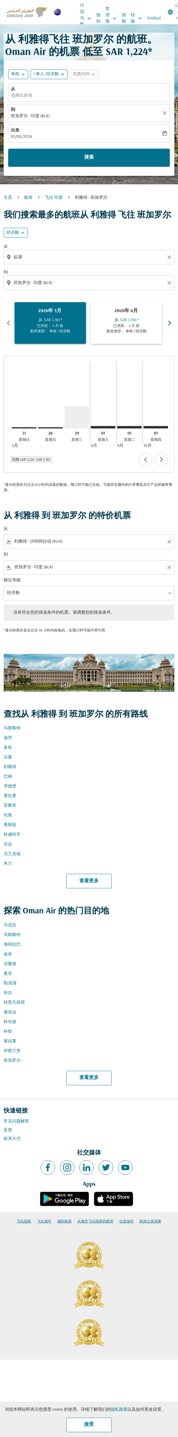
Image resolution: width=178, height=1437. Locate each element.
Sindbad (154, 18)
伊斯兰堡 (12, 1051)
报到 (98, 18)
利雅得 (10, 767)
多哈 (8, 747)
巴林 (8, 776)
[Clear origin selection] (170, 257)
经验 (138, 18)
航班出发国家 (150, 1221)
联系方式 (12, 1139)
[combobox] (90, 257)
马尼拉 (10, 925)
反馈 (8, 1130)
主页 (8, 197)
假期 (124, 18)
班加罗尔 (12, 1060)
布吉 (8, 993)
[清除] (166, 113)
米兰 (8, 863)
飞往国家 (24, 1221)
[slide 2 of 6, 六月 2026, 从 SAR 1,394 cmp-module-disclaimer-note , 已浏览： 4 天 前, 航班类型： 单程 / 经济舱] (126, 323)
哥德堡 (10, 786)
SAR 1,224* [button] (129, 52)
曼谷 (8, 973)
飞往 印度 (54, 197)
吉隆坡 (10, 964)
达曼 (8, 757)
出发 (15, 130)
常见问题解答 (16, 1121)
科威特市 (12, 834)
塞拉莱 (10, 796)
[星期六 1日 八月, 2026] (103, 427)
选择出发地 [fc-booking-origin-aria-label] (21, 95)
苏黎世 (10, 805)
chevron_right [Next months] (169, 323)
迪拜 (8, 738)
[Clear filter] (169, 542)
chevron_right (161, 459)
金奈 (8, 954)
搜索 (89, 157)
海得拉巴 (12, 944)
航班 (28, 197)
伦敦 (8, 815)
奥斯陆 (10, 825)
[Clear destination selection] (170, 283)
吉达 (8, 844)
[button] (49, 74)
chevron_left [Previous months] (8, 323)
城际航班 (64, 1221)
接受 (89, 1424)
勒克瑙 (10, 983)
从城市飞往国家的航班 (95, 1221)
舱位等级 (12, 580)
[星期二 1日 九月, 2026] (129, 427)
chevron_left (145, 459)
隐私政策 (118, 1409)
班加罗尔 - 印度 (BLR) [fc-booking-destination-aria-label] (30, 116)
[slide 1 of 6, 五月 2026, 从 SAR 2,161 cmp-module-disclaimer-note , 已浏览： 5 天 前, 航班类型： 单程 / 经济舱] (50, 323)
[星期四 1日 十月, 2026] (155, 427)
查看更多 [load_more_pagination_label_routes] (89, 881)
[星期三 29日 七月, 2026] (76, 417)
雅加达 (10, 1012)
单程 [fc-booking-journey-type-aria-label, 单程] (15, 74)
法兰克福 (12, 854)
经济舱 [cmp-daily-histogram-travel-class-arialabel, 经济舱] (12, 233)
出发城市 (126, 1221)
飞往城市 (44, 1221)
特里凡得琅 (14, 1002)
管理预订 (112, 18)
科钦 (8, 1031)
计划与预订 (87, 18)
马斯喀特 (12, 728)
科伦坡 (10, 1022)
